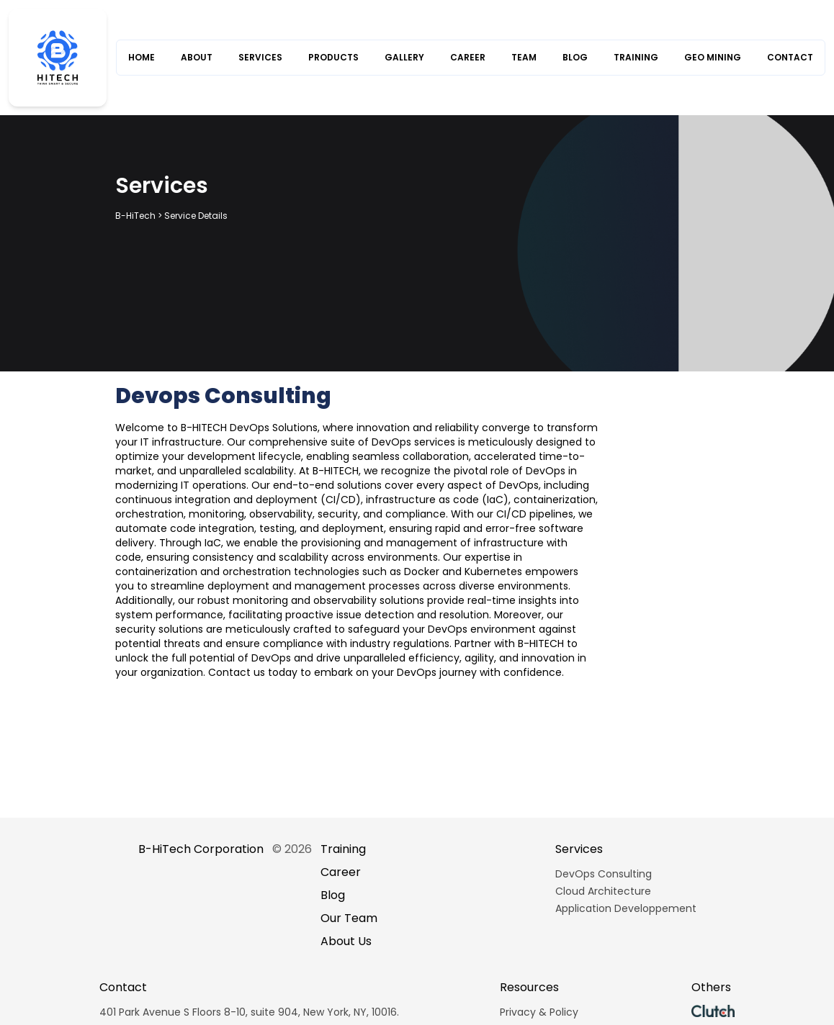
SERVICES (260, 57)
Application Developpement (625, 908)
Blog (332, 895)
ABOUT (196, 57)
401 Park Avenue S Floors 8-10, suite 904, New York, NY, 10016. (249, 1012)
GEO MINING (712, 57)
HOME (141, 57)
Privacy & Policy (539, 1012)
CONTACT (790, 57)
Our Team (348, 918)
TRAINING (636, 57)
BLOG (575, 57)
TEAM (524, 57)
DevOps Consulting (603, 874)
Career (340, 872)
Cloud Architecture (603, 891)
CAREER (467, 57)
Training (343, 849)
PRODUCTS (333, 57)
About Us (346, 941)
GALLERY (404, 57)
